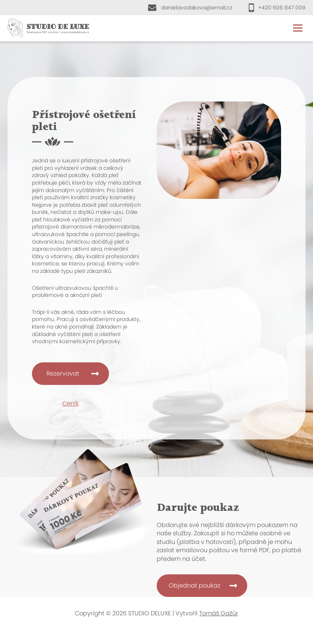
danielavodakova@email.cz (196, 7)
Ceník (70, 403)
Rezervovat (63, 373)
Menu (297, 28)
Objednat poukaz (194, 585)
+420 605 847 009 (281, 7)
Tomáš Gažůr (218, 613)
